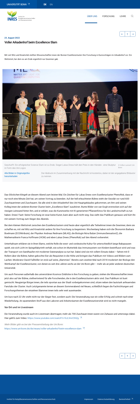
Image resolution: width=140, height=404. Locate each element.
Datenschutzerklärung (106, 399)
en (51, 4)
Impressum (88, 399)
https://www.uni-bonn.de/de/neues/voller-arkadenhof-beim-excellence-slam (44, 328)
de (45, 4)
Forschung (108, 16)
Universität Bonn (18, 4)
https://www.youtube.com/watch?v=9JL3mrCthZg (55, 318)
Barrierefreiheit (126, 399)
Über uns (92, 16)
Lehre (123, 16)
